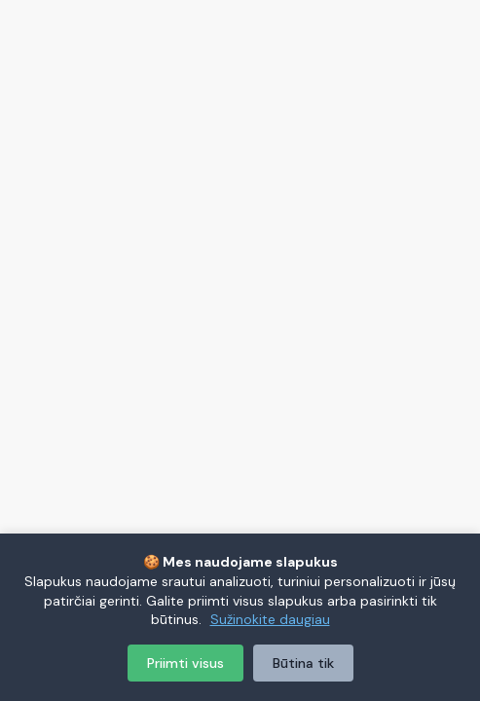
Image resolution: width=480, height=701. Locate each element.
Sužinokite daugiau (270, 619)
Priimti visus (185, 663)
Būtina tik (303, 663)
